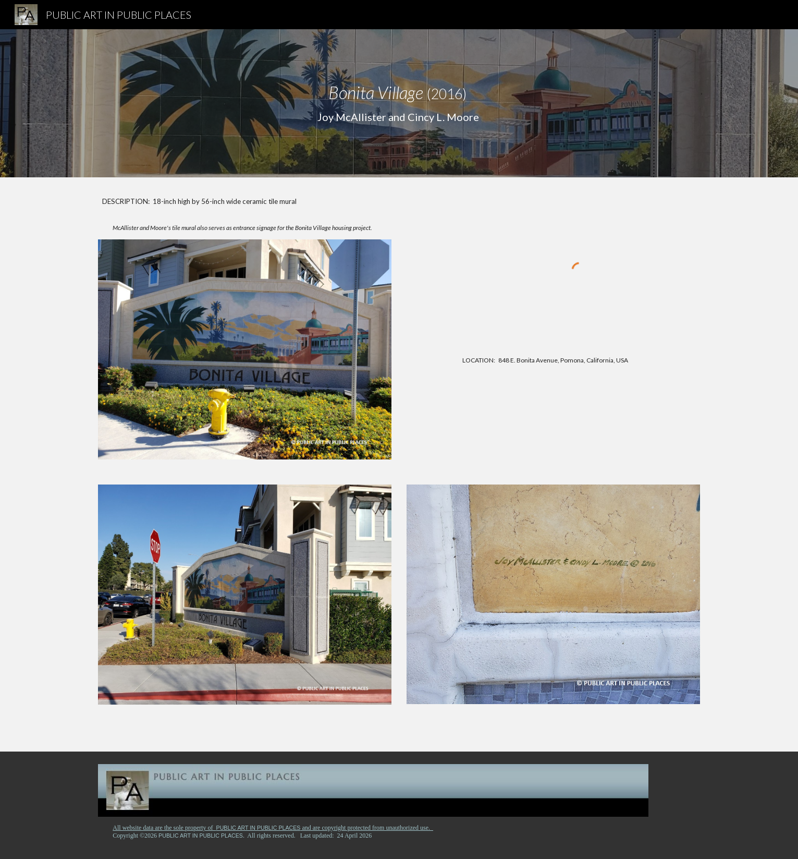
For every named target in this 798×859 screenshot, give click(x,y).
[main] (398, 103)
